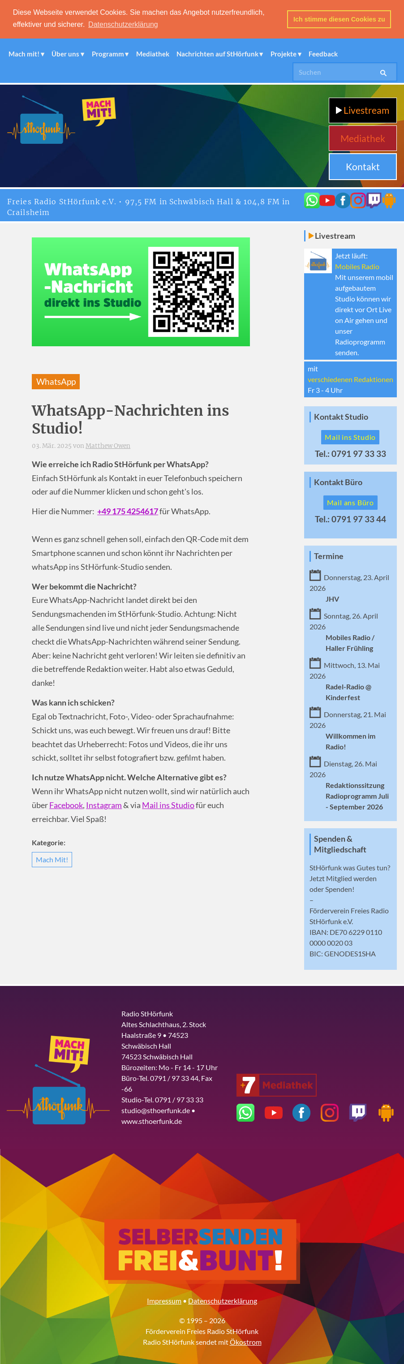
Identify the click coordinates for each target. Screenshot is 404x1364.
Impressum (164, 1300)
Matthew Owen (108, 445)
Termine (329, 555)
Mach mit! (24, 53)
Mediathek (152, 53)
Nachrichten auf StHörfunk (217, 53)
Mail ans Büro (350, 502)
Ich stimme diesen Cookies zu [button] (339, 19)
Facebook (66, 804)
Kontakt (363, 166)
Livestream (362, 109)
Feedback (323, 53)
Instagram (104, 804)
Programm (108, 53)
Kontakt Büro (338, 481)
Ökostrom (246, 1341)
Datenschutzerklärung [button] (123, 24)
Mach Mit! (52, 859)
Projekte (284, 53)
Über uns (65, 53)
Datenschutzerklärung (222, 1300)
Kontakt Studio (341, 416)
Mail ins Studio (168, 804)
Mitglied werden (351, 877)
